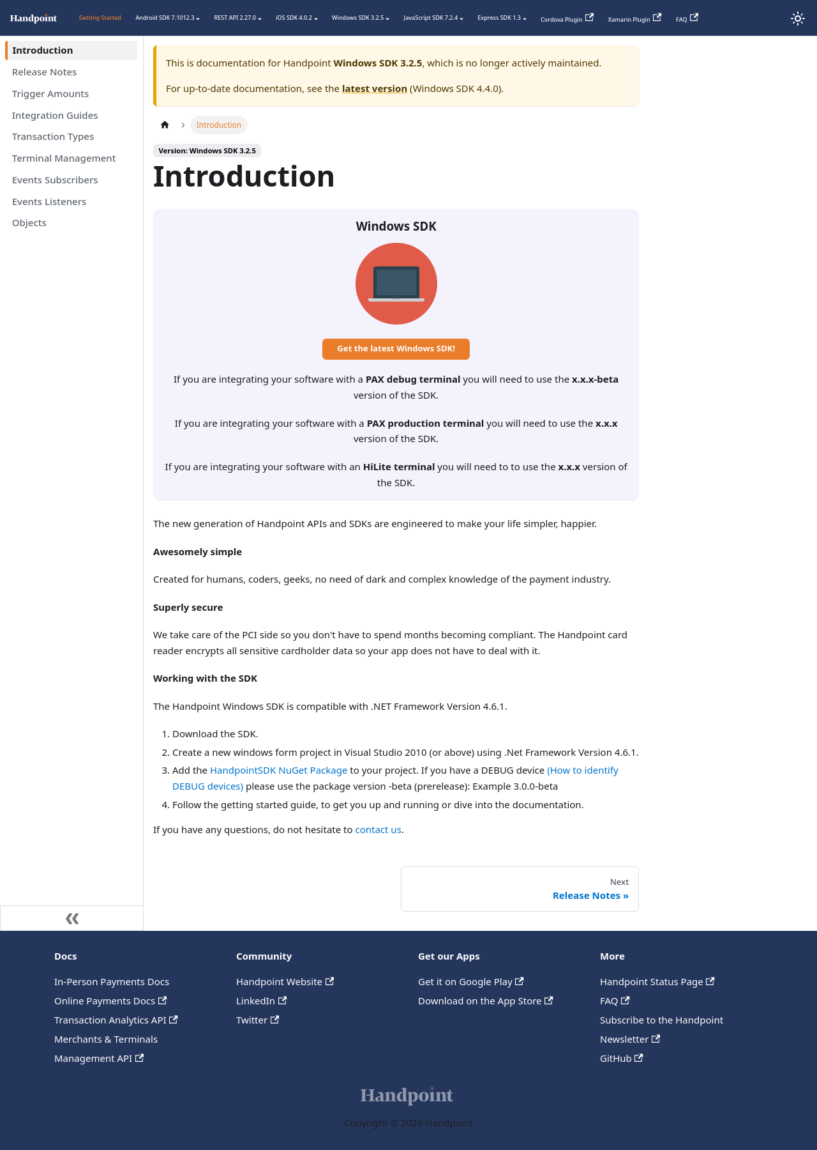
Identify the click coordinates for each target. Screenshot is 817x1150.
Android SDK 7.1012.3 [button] (164, 17)
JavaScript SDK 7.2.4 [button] (431, 17)
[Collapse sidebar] (72, 918)
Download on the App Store (485, 1000)
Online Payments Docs (110, 1000)
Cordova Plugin (567, 18)
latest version (374, 88)
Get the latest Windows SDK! (396, 348)
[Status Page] (772, 19)
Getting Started (100, 17)
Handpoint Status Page (657, 981)
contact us (378, 829)
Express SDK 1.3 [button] (499, 17)
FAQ (687, 18)
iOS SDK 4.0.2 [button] (294, 17)
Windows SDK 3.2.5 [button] (358, 17)
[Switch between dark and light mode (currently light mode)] (797, 18)
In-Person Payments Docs (111, 981)
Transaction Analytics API (116, 1019)
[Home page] (164, 125)
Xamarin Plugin (635, 18)
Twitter (257, 1019)
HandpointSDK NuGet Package (278, 769)
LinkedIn (261, 1000)
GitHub (621, 1058)
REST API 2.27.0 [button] (235, 17)
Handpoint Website (285, 981)
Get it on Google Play (471, 981)
